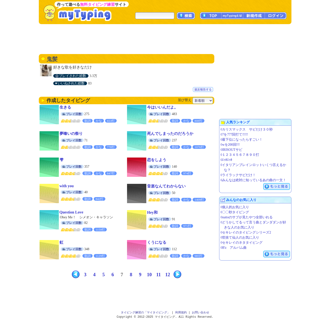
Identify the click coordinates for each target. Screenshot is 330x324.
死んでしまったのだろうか (170, 133)
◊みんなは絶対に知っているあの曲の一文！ (253, 180)
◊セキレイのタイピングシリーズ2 (246, 232)
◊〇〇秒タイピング (235, 212)
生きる (65, 107)
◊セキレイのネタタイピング (242, 242)
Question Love (71, 212)
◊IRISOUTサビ (231, 150)
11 (158, 274)
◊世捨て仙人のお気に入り (240, 237)
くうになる (156, 242)
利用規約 (181, 312)
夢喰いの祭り (71, 133)
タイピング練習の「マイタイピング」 (145, 312)
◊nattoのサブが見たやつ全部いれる (247, 217)
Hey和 (152, 212)
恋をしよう (156, 160)
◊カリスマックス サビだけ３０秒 (247, 129)
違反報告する (203, 89)
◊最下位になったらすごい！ (242, 139)
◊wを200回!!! (230, 144)
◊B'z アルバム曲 (234, 247)
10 (149, 274)
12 (167, 274)
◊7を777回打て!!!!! (234, 134)
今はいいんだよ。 (162, 107)
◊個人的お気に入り (235, 207)
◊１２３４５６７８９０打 (240, 155)
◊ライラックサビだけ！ (238, 175)
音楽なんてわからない (166, 186)
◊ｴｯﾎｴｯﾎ (226, 160)
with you (67, 186)
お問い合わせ (200, 312)
